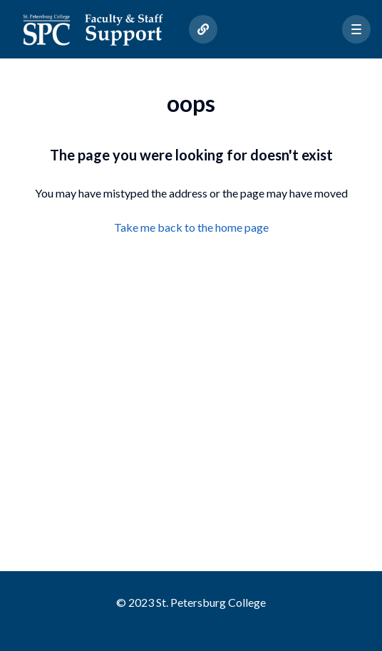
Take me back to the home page (191, 227)
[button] (356, 29)
